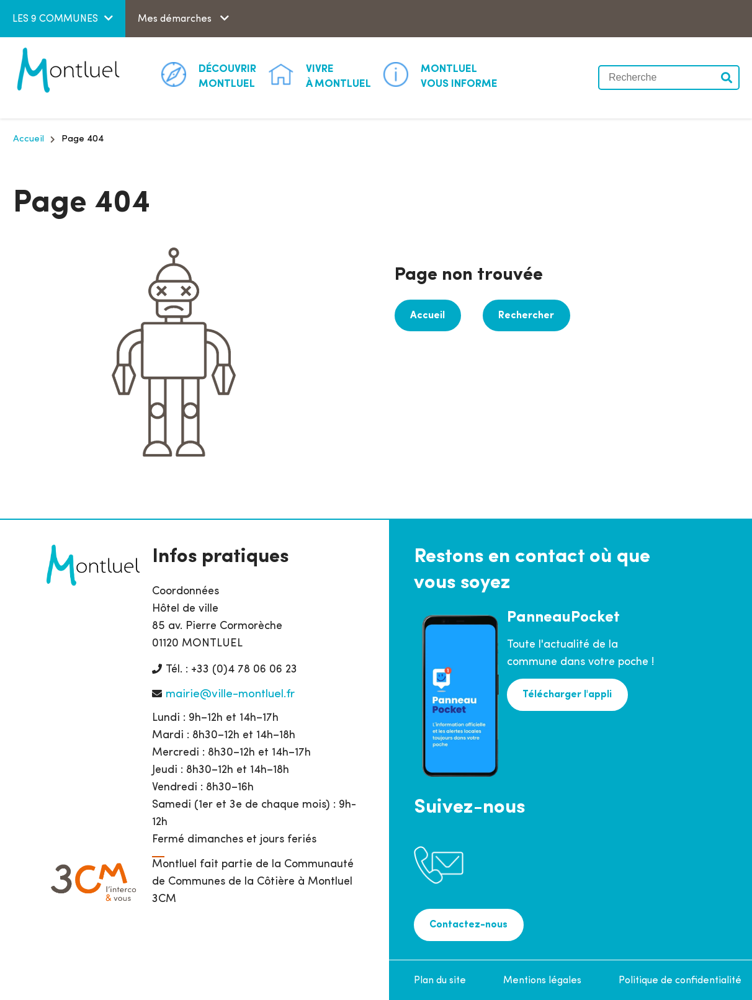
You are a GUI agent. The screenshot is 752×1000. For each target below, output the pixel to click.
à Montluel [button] (338, 75)
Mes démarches (176, 19)
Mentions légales (542, 978)
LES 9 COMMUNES (55, 19)
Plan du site (440, 978)
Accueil (28, 139)
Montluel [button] (227, 75)
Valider (727, 77)
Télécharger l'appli (565, 694)
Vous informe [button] (459, 75)
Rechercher (520, 314)
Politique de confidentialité (680, 978)
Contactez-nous (466, 924)
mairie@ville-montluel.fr (230, 694)
